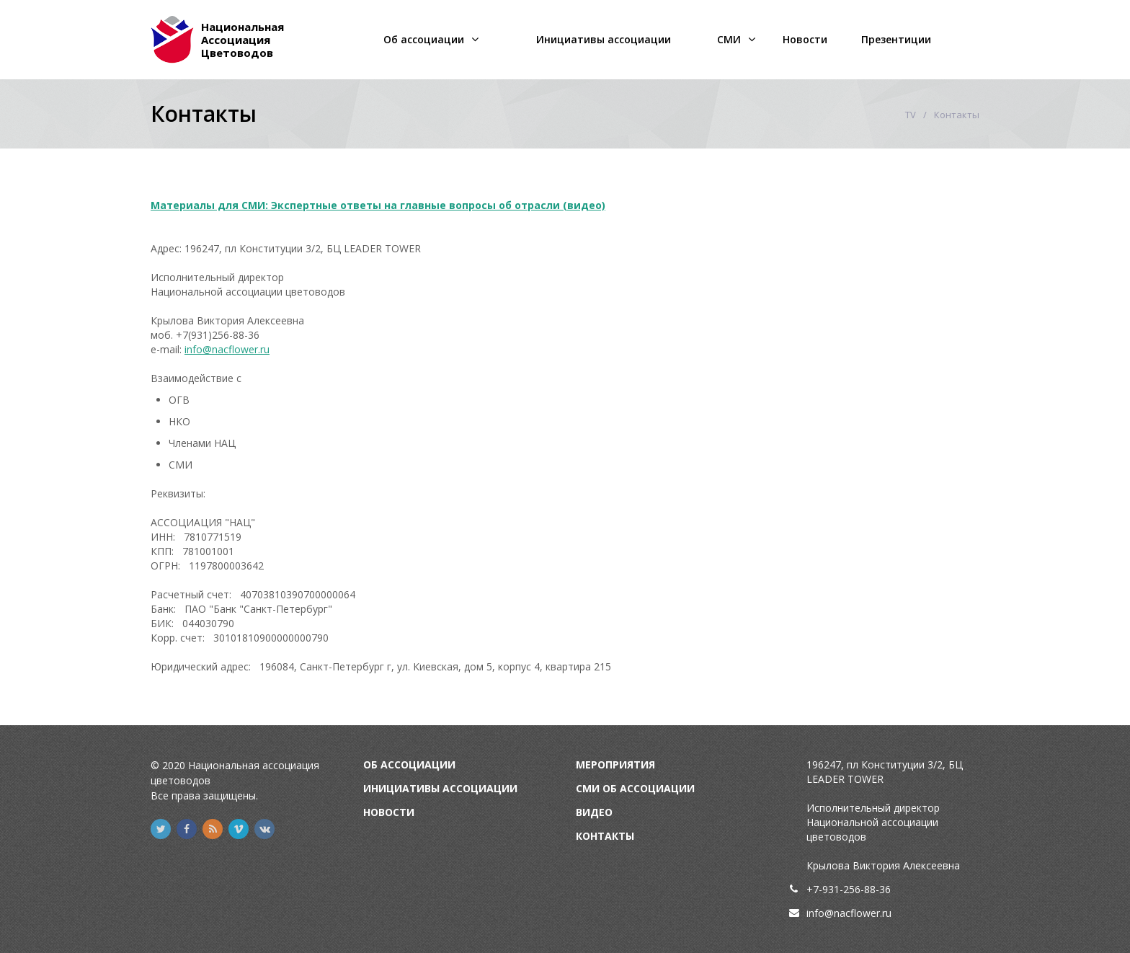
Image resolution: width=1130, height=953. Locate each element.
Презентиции (896, 39)
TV (910, 114)
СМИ (729, 39)
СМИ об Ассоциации (635, 788)
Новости (805, 39)
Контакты (605, 836)
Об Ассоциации (409, 764)
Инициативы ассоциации (603, 39)
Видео (594, 812)
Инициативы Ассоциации (440, 788)
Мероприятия (615, 764)
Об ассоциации (423, 39)
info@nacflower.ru (227, 349)
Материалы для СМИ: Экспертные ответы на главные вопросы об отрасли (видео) (378, 205)
